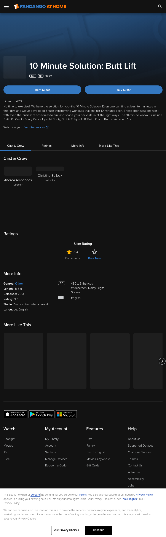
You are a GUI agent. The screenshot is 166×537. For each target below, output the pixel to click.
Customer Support (140, 448)
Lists (89, 434)
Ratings (47, 141)
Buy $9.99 (124, 85)
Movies (8, 441)
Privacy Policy (144, 495)
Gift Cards (92, 461)
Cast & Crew (15, 141)
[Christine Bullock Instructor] (49, 189)
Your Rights (130, 499)
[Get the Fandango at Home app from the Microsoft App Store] (66, 410)
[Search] (160, 6)
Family (90, 441)
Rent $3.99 (42, 85)
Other (19, 279)
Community (72, 254)
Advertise (134, 468)
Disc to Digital (95, 448)
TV (5, 448)
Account (50, 441)
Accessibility (136, 474)
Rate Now (94, 254)
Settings (50, 448)
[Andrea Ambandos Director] (17, 189)
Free (7, 455)
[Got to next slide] (162, 356)
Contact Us (135, 461)
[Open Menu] (6, 6)
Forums (133, 455)
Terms (83, 495)
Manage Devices (56, 455)
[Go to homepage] (40, 6)
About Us (134, 434)
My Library (52, 434)
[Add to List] (160, 71)
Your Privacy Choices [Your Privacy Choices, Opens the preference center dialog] (66, 531)
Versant (35, 495)
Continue (98, 531)
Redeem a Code (56, 461)
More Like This (109, 141)
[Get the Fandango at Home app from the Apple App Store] (15, 410)
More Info (77, 141)
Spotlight (9, 434)
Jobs (131, 481)
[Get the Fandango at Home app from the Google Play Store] (41, 410)
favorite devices (36, 123)
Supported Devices (140, 441)
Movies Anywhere (98, 455)
